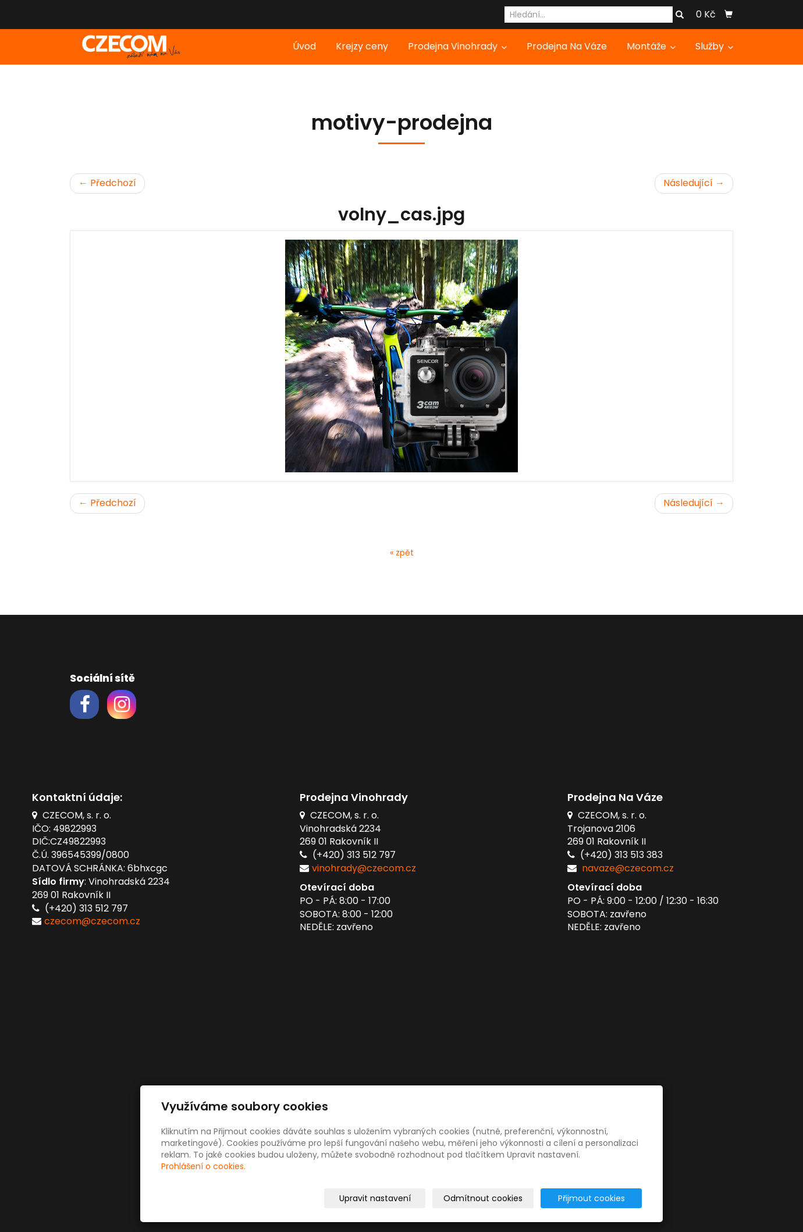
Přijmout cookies (597, 1198)
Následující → (693, 183)
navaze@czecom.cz (628, 868)
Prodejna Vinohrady (457, 46)
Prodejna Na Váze (567, 46)
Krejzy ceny (362, 46)
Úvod (304, 46)
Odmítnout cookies (503, 1198)
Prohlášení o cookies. (203, 1166)
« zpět (402, 552)
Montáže (651, 46)
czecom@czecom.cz (92, 921)
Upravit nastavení (405, 1198)
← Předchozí (107, 183)
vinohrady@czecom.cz (364, 868)
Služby (714, 46)
